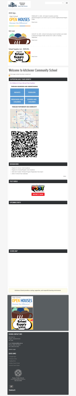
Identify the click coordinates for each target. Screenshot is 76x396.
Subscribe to (9, 75)
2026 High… (12, 13)
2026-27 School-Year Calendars (20, 173)
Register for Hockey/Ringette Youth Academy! (23, 170)
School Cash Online (15, 365)
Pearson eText (13, 358)
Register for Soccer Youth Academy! (21, 168)
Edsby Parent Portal (15, 363)
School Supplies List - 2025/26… (19, 49)
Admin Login (12, 349)
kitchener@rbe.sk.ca (17, 343)
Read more (34, 22)
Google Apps (13, 356)
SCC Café (12, 31)
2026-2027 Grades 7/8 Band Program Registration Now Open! (27, 171)
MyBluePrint (13, 361)
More (64, 176)
